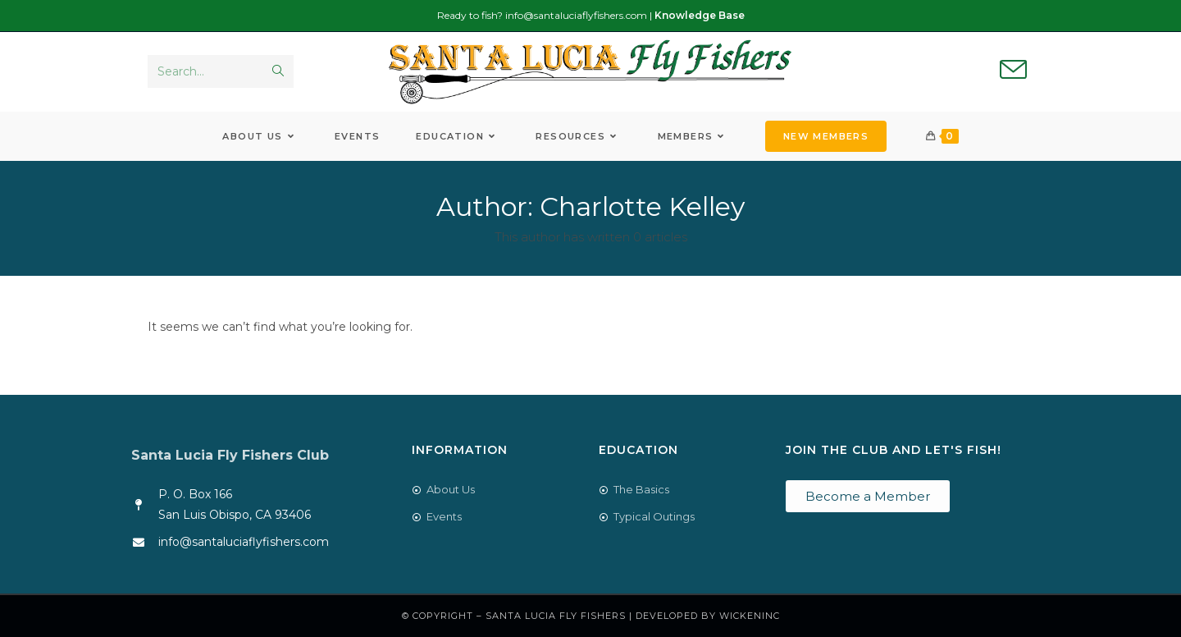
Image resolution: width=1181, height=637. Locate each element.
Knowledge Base (699, 15)
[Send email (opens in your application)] (1013, 70)
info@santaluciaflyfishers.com (576, 15)
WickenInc (749, 615)
